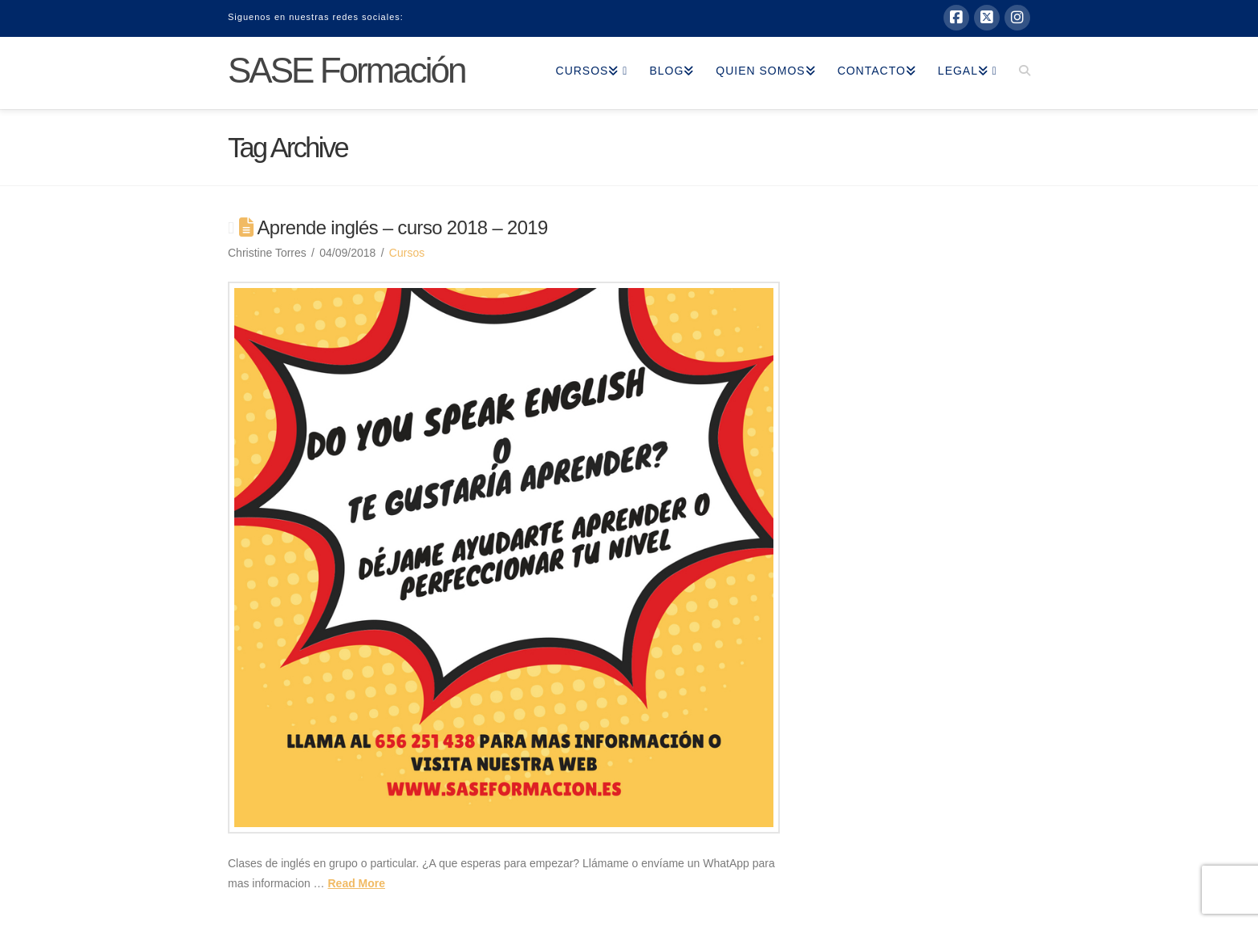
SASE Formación (346, 70)
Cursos (406, 252)
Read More (356, 883)
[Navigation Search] (1019, 73)
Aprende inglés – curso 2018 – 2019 (403, 227)
